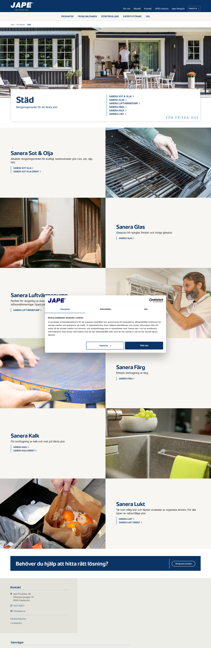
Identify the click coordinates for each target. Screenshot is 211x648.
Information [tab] (105, 309)
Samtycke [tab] (65, 309)
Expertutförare (132, 17)
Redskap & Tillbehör (90, 614)
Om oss (126, 8)
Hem (13, 24)
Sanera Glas (118, 100)
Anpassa (105, 345)
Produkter (67, 17)
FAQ (148, 17)
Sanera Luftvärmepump (125, 103)
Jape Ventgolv (178, 8)
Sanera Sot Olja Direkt (27, 172)
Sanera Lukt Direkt (130, 522)
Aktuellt (137, 8)
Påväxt (84, 598)
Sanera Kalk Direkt (24, 451)
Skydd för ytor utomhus (92, 601)
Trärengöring (87, 607)
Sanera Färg (118, 107)
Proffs (194, 8)
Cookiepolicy (16, 624)
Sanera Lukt (118, 114)
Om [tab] (145, 309)
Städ (83, 611)
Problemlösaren (87, 17)
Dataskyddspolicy (19, 619)
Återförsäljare (110, 17)
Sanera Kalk (118, 110)
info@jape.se (20, 612)
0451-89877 (19, 606)
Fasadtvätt (86, 604)
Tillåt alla (144, 345)
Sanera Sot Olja (23, 168)
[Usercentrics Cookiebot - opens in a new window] (151, 300)
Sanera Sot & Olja (121, 96)
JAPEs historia (161, 8)
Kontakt (148, 8)
